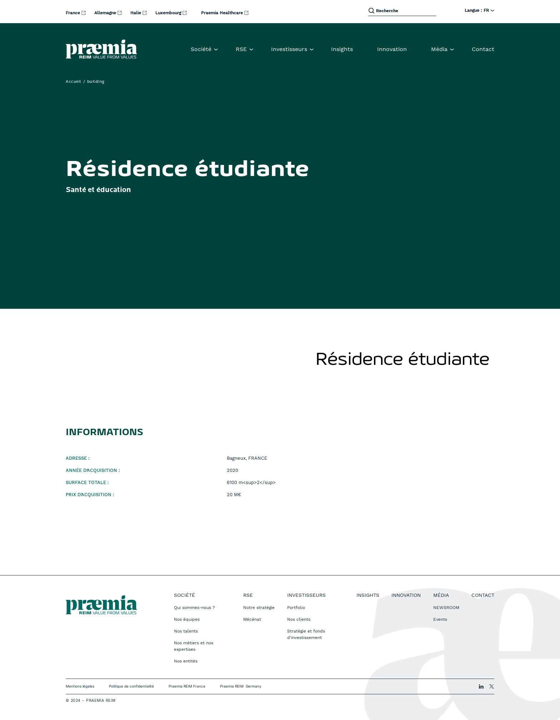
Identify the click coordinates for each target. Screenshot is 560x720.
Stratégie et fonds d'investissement (306, 634)
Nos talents (186, 631)
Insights (342, 49)
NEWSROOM (446, 607)
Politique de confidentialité (131, 686)
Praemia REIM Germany (240, 686)
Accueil (73, 82)
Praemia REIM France (187, 686)
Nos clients (298, 619)
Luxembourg (168, 12)
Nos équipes (187, 619)
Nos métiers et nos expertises (193, 646)
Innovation (392, 49)
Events (440, 619)
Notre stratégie (259, 607)
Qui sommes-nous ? (194, 607)
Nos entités (186, 661)
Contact (483, 49)
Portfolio (296, 607)
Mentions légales (80, 686)
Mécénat (252, 619)
